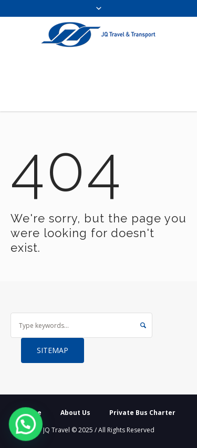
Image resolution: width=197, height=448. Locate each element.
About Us (75, 412)
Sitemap (52, 350)
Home (32, 412)
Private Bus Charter (142, 412)
